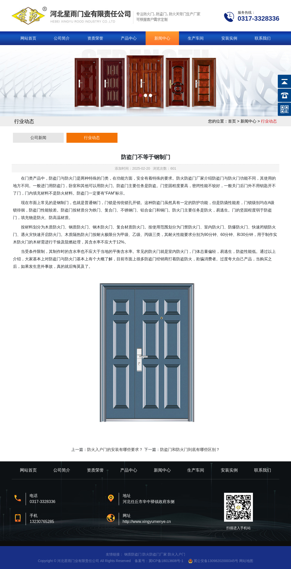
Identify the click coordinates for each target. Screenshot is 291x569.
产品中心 (129, 38)
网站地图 (246, 561)
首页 (232, 121)
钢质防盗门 (133, 554)
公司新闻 (38, 138)
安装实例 (229, 38)
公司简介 (62, 38)
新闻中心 (162, 38)
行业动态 (92, 138)
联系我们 (263, 38)
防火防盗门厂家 (154, 554)
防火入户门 (176, 554)
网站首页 (28, 38)
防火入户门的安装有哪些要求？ (115, 449)
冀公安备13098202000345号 (216, 561)
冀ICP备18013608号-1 (166, 561)
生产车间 (196, 38)
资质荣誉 (95, 38)
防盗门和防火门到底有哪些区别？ (190, 449)
